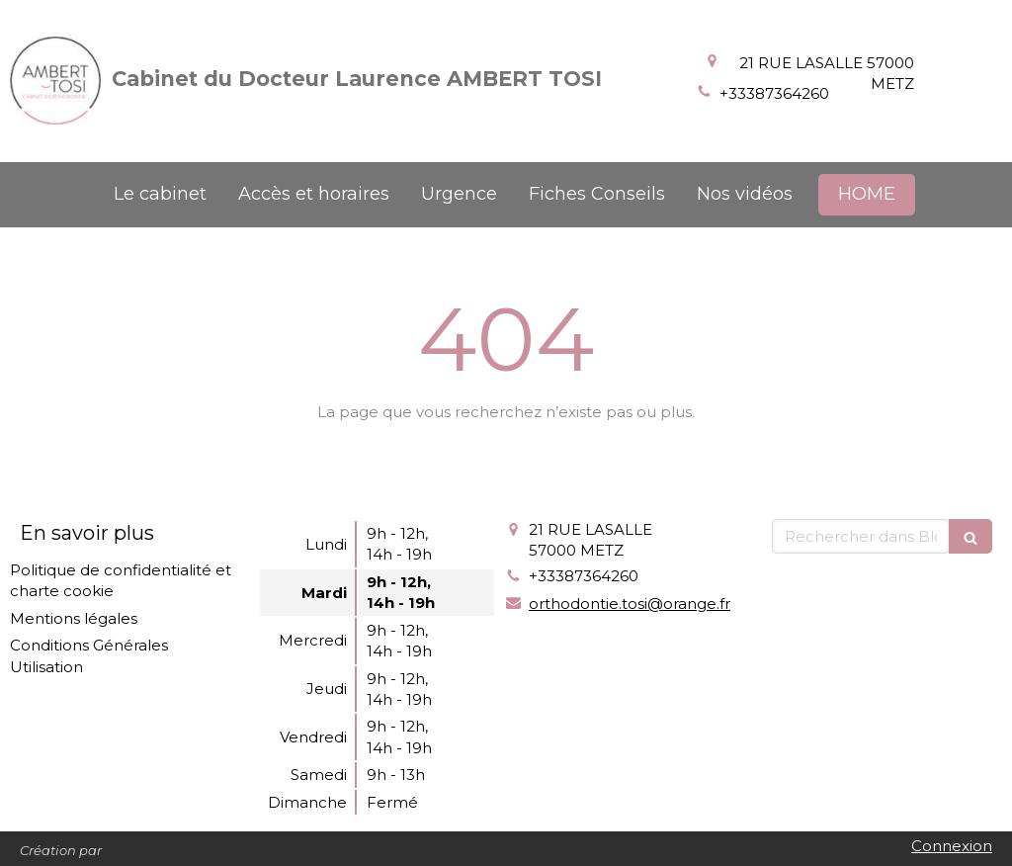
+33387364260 (774, 93)
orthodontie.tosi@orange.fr (629, 603)
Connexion (951, 845)
